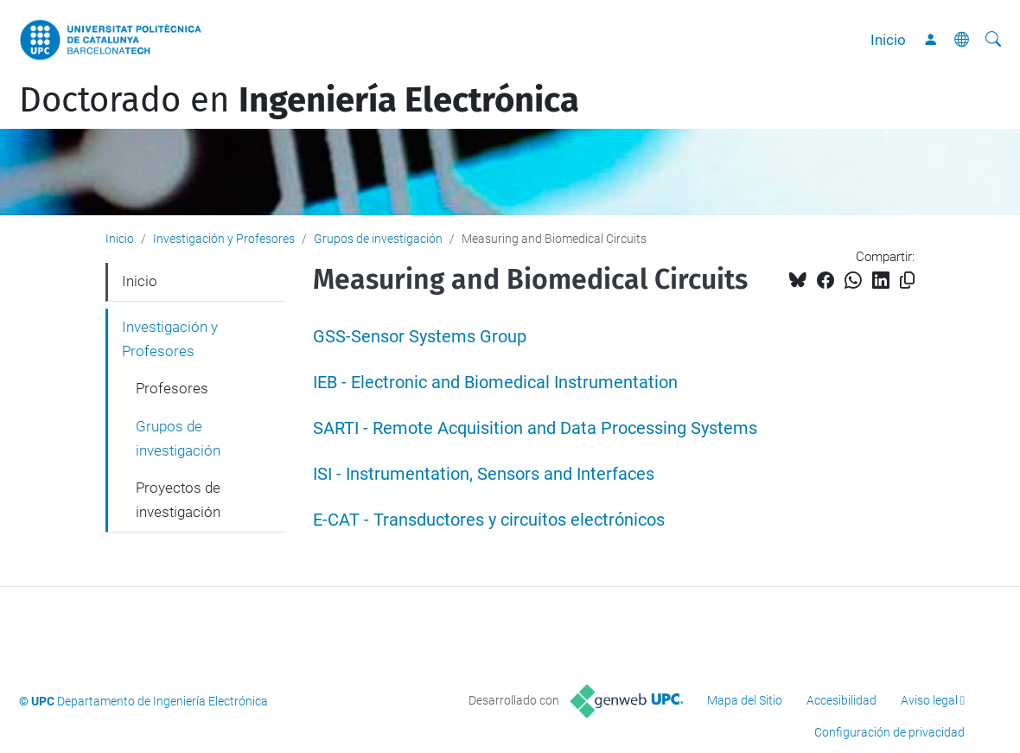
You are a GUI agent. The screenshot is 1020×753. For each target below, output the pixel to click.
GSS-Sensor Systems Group (419, 337)
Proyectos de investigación (178, 499)
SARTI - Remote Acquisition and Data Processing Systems (535, 428)
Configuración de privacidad (889, 732)
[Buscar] (993, 40)
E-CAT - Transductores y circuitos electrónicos (489, 520)
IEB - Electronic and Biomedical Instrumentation (495, 382)
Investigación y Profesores (224, 239)
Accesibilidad (841, 700)
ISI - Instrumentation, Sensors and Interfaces (483, 474)
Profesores (172, 388)
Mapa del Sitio (744, 700)
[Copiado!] (907, 280)
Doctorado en (299, 100)
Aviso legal (929, 700)
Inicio (888, 39)
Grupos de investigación (378, 239)
